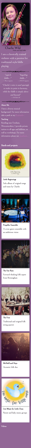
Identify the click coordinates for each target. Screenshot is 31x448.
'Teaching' (23, 136)
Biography (20, 115)
